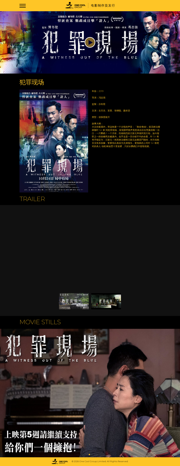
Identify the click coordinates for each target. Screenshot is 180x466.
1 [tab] (89, 454)
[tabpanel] (90, 393)
